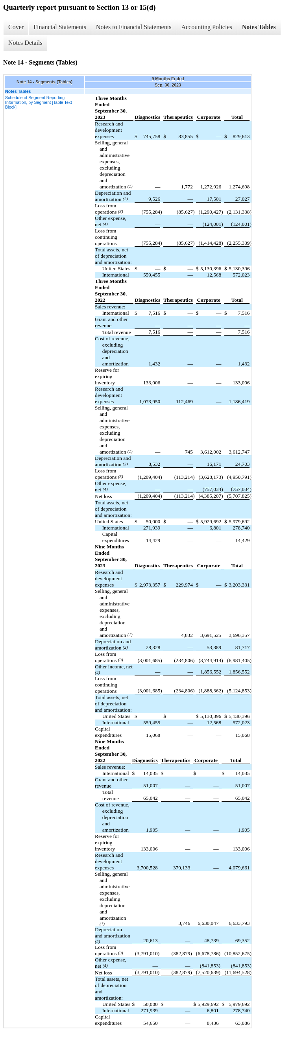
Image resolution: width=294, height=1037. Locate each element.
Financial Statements (59, 27)
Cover (16, 27)
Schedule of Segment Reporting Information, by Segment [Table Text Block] (38, 102)
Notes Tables (259, 27)
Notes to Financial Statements (134, 27)
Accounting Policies (206, 27)
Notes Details (25, 42)
